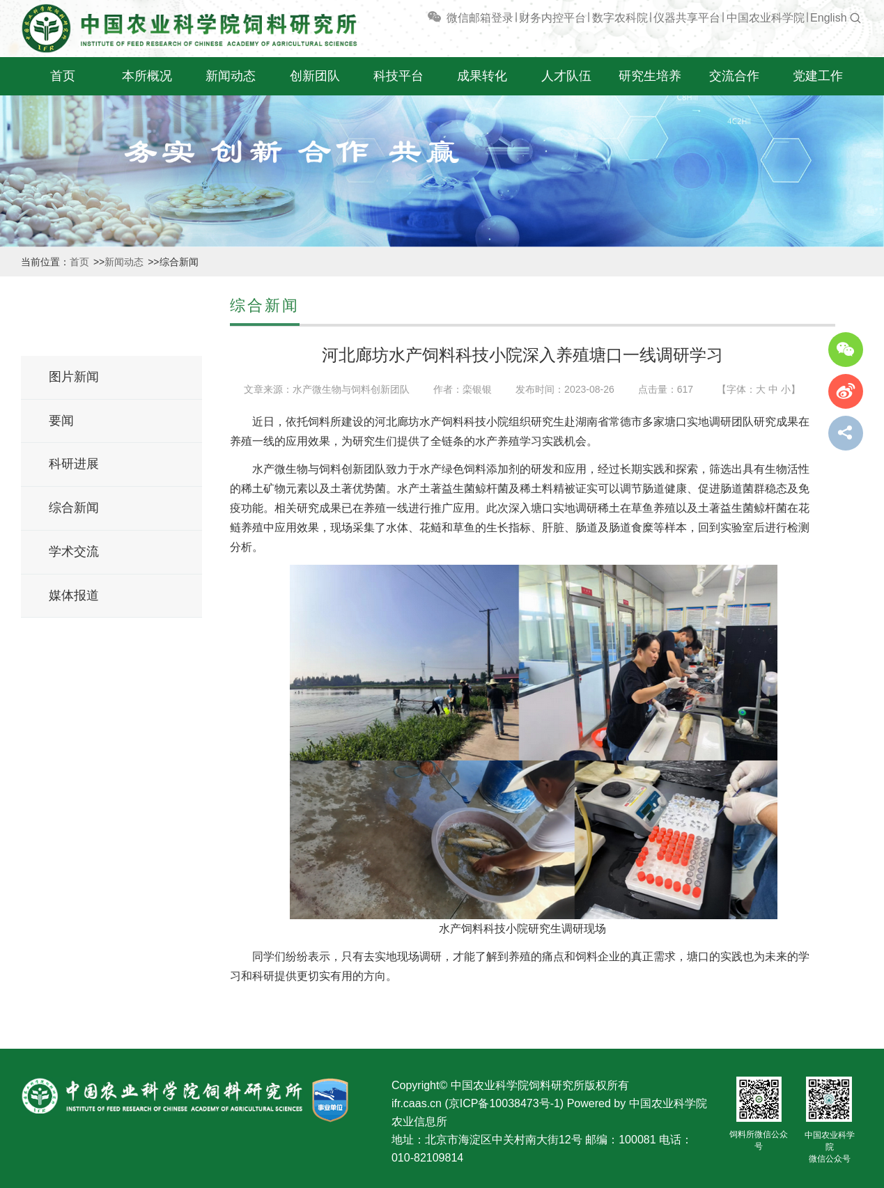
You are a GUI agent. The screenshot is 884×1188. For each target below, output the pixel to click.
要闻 (61, 421)
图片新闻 (74, 377)
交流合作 (734, 76)
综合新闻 (74, 508)
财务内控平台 (552, 18)
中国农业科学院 (766, 18)
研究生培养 (650, 76)
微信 (447, 18)
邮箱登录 (491, 18)
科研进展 (74, 464)
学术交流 (74, 551)
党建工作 (818, 76)
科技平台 (398, 76)
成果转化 (482, 76)
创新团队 (315, 76)
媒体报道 (74, 595)
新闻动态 (231, 76)
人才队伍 (566, 76)
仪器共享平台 (686, 18)
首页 (62, 76)
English (828, 18)
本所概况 (147, 76)
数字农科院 (620, 18)
